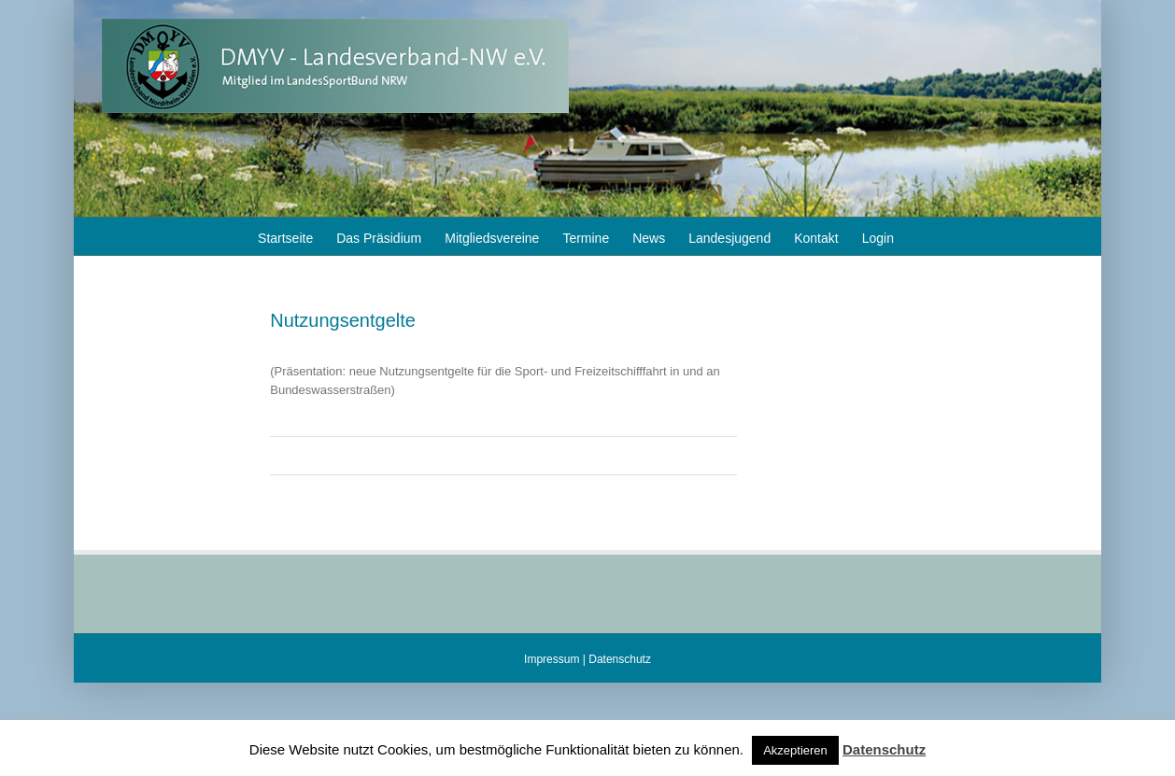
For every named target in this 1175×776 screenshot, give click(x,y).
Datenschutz (619, 659)
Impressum (551, 659)
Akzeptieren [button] (795, 750)
